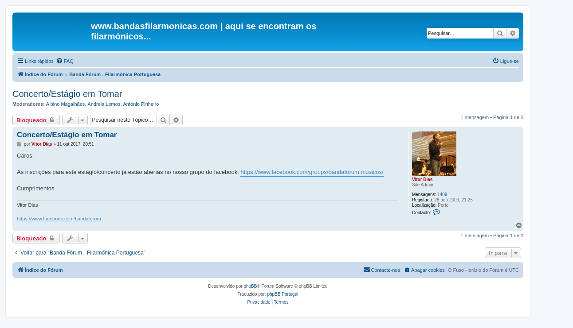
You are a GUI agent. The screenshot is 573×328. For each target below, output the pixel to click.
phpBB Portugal (282, 294)
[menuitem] (65, 61)
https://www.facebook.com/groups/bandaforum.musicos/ (311, 172)
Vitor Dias (422, 179)
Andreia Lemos (103, 104)
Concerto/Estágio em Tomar (67, 94)
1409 (442, 194)
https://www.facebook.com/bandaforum (59, 218)
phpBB (250, 286)
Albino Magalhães (65, 104)
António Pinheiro (141, 104)
